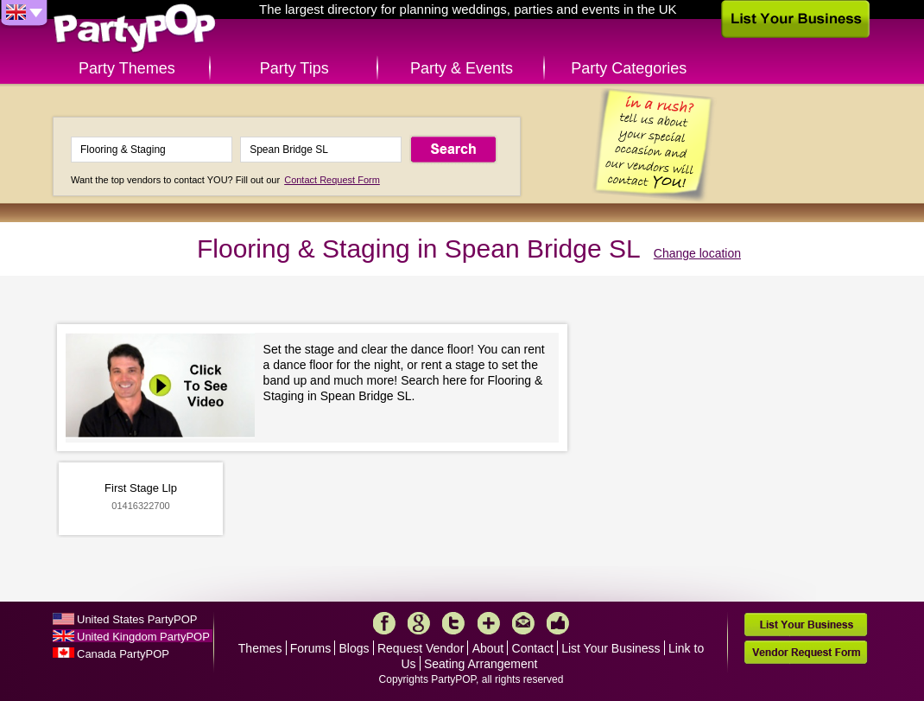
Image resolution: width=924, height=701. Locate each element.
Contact (533, 648)
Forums (310, 648)
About (488, 648)
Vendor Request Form (806, 652)
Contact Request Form (332, 180)
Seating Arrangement (481, 664)
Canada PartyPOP (123, 653)
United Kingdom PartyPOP (143, 636)
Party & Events (461, 68)
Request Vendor (420, 648)
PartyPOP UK (135, 28)
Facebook (384, 623)
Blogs (354, 648)
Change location (697, 253)
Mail (523, 623)
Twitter (453, 623)
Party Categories (629, 68)
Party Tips (294, 68)
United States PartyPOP (137, 619)
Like (558, 623)
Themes (260, 648)
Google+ (419, 623)
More (489, 623)
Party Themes (127, 68)
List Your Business (610, 648)
